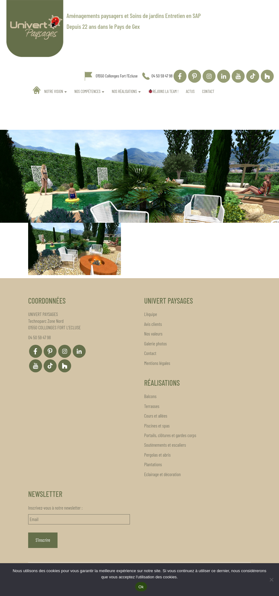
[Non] (271, 579)
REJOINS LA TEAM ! (163, 91)
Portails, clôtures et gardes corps (170, 435)
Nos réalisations (126, 91)
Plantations (153, 464)
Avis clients (153, 324)
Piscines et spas (157, 425)
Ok (141, 587)
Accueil (37, 90)
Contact (208, 91)
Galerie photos (155, 343)
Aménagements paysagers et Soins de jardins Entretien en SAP (134, 15)
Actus (190, 91)
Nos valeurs (153, 333)
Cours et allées (155, 416)
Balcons (150, 396)
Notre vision (55, 91)
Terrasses (151, 406)
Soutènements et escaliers (165, 445)
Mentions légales (157, 363)
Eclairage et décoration (162, 474)
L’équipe (150, 314)
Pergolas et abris (157, 455)
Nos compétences (89, 91)
